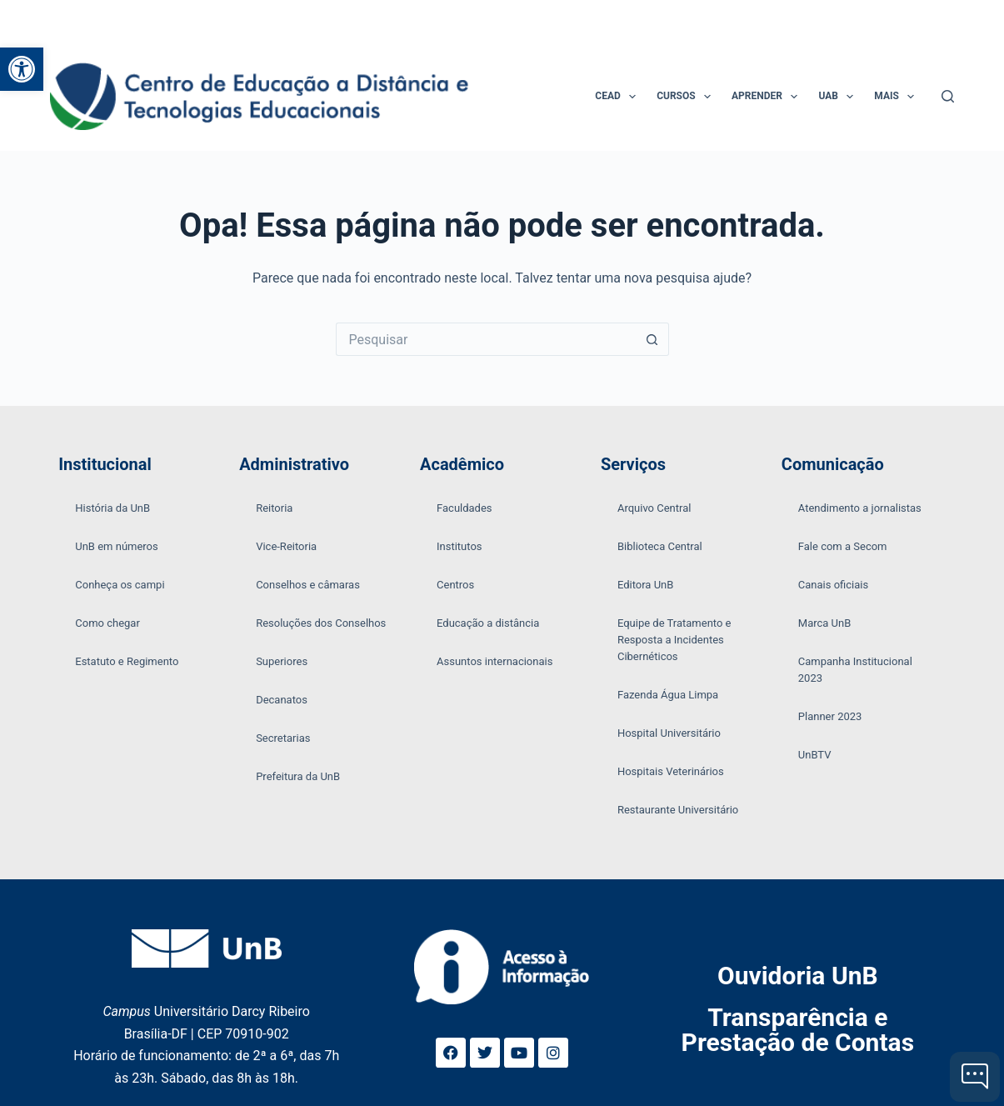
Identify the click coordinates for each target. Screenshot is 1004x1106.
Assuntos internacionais (494, 661)
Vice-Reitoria (286, 546)
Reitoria (274, 508)
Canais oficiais (833, 584)
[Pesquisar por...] (486, 339)
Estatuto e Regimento (126, 661)
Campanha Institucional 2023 (855, 669)
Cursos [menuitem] (687, 97)
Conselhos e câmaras (308, 584)
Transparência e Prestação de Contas (798, 1030)
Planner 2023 (830, 716)
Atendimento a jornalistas (860, 508)
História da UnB (112, 508)
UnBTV (815, 754)
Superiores (281, 661)
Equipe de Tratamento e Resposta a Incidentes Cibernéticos (674, 640)
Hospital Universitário (669, 733)
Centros (455, 584)
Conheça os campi (119, 584)
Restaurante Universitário (677, 809)
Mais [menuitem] (897, 97)
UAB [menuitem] (839, 97)
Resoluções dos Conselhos (321, 623)
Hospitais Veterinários (670, 771)
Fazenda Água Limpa (667, 694)
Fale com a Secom (842, 546)
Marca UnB (825, 623)
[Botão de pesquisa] (652, 339)
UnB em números (116, 546)
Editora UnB (645, 584)
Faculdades (464, 508)
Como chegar (107, 623)
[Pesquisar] (948, 96)
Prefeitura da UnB (298, 776)
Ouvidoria (797, 975)
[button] (21, 69)
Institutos (459, 546)
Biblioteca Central (659, 546)
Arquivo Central (654, 508)
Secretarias (283, 738)
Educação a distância (488, 623)
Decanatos (281, 699)
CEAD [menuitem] (618, 97)
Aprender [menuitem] (768, 97)
